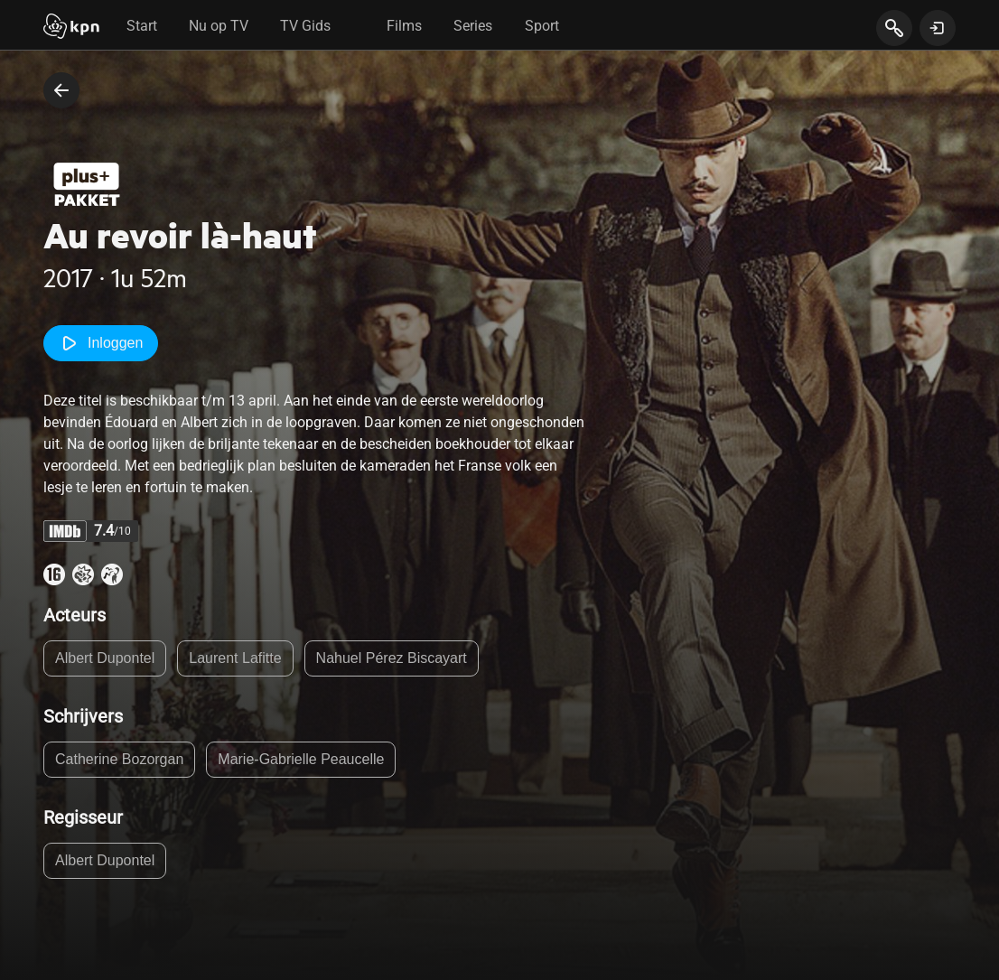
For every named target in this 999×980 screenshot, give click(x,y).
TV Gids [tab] (305, 25)
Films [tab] (404, 25)
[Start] (71, 28)
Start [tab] (141, 25)
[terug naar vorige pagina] (61, 90)
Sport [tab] (542, 25)
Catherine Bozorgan (119, 759)
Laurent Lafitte (235, 658)
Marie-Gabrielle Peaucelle (301, 759)
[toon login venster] (938, 28)
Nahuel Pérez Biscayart (391, 658)
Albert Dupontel (104, 658)
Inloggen (101, 343)
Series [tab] (472, 25)
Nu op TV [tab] (218, 25)
